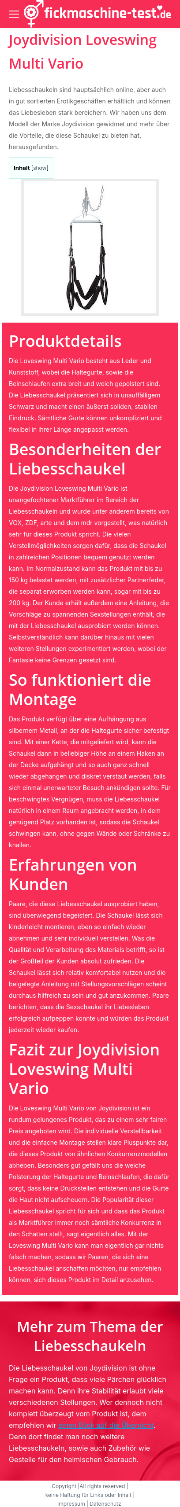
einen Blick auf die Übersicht (106, 1425)
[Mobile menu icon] (14, 14)
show (39, 168)
